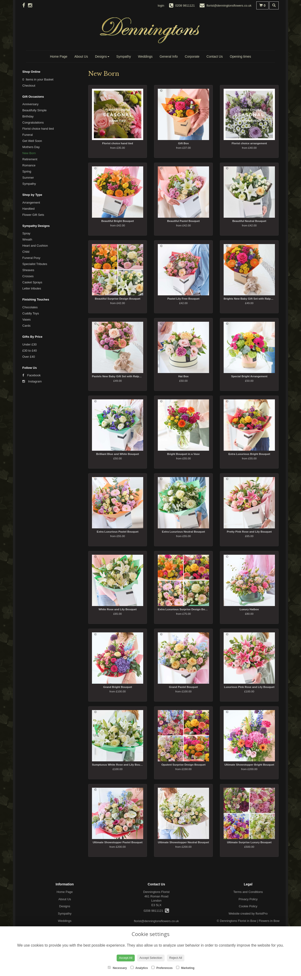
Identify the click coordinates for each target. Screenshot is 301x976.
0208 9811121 (156, 910)
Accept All (125, 958)
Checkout (28, 85)
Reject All (175, 958)
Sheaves (28, 270)
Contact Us (214, 56)
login (161, 5)
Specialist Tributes (34, 264)
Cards (26, 325)
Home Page (58, 56)
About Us (81, 56)
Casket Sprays (32, 282)
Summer (28, 177)
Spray (26, 233)
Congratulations (33, 122)
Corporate (192, 56)
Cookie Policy (248, 906)
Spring (26, 171)
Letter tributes (31, 288)
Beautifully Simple (34, 110)
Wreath (27, 239)
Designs (102, 56)
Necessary (117, 968)
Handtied (28, 208)
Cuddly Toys (30, 313)
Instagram (32, 381)
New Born (29, 153)
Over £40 (28, 356)
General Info (169, 56)
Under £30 (29, 344)
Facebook (31, 375)
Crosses (28, 276)
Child (25, 251)
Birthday (28, 116)
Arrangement (31, 202)
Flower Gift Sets (33, 215)
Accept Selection (150, 958)
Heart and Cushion (35, 245)
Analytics (139, 968)
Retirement (29, 159)
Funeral (27, 135)
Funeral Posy (31, 258)
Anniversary (30, 104)
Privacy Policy (248, 899)
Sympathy (123, 56)
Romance (29, 165)
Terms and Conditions (248, 892)
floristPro (262, 913)
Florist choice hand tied (38, 128)
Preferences (162, 968)
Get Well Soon (32, 141)
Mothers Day (31, 147)
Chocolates (30, 307)
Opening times (240, 56)
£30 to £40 (29, 350)
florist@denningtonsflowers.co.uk (156, 921)
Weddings (145, 56)
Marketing (185, 968)
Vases (26, 319)
